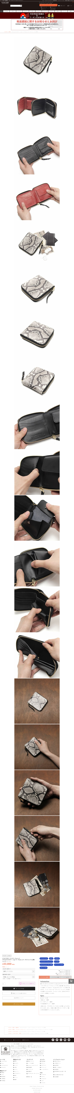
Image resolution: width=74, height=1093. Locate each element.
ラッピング (30, 1069)
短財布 (57, 958)
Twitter (43, 1076)
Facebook (43, 1074)
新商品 (2, 1072)
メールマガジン (44, 1069)
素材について (31, 1061)
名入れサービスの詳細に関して (65, 974)
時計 (58, 11)
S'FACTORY (44, 958)
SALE (2, 1074)
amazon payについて (33, 1065)
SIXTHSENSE (4, 1065)
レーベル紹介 (31, 1063)
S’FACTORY (15, 1031)
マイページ (44, 7)
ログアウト (53, 7)
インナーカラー (7, 968)
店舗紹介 (30, 1071)
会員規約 (56, 1069)
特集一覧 (30, 1076)
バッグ (19, 11)
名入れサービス (7, 974)
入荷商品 (3, 1078)
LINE (42, 1080)
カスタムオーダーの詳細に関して (64, 973)
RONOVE (3, 1067)
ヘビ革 (57, 961)
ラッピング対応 (59, 964)
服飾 (71, 11)
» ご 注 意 (66, 977)
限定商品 (3, 1076)
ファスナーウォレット (46, 961)
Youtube (43, 1082)
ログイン (44, 8)
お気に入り (62, 5)
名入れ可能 (44, 967)
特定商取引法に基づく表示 (59, 1072)
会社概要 (56, 1076)
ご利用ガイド (57, 1063)
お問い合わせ (57, 1061)
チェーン (45, 11)
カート (71, 4)
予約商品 (3, 1080)
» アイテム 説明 (44, 977)
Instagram (43, 1078)
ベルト (38, 11)
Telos (2, 1063)
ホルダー (26, 11)
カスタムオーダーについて (33, 1074)
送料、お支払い (58, 1067)
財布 (13, 11)
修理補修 (30, 1067)
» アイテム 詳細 (55, 977)
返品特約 (56, 1065)
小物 (32, 11)
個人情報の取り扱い (59, 1074)
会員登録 (54, 8)
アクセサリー (51, 11)
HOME (6, 31)
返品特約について (19, 997)
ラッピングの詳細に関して (66, 970)
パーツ (64, 11)
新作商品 (6, 11)
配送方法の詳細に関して (66, 971)
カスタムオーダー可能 (46, 964)
